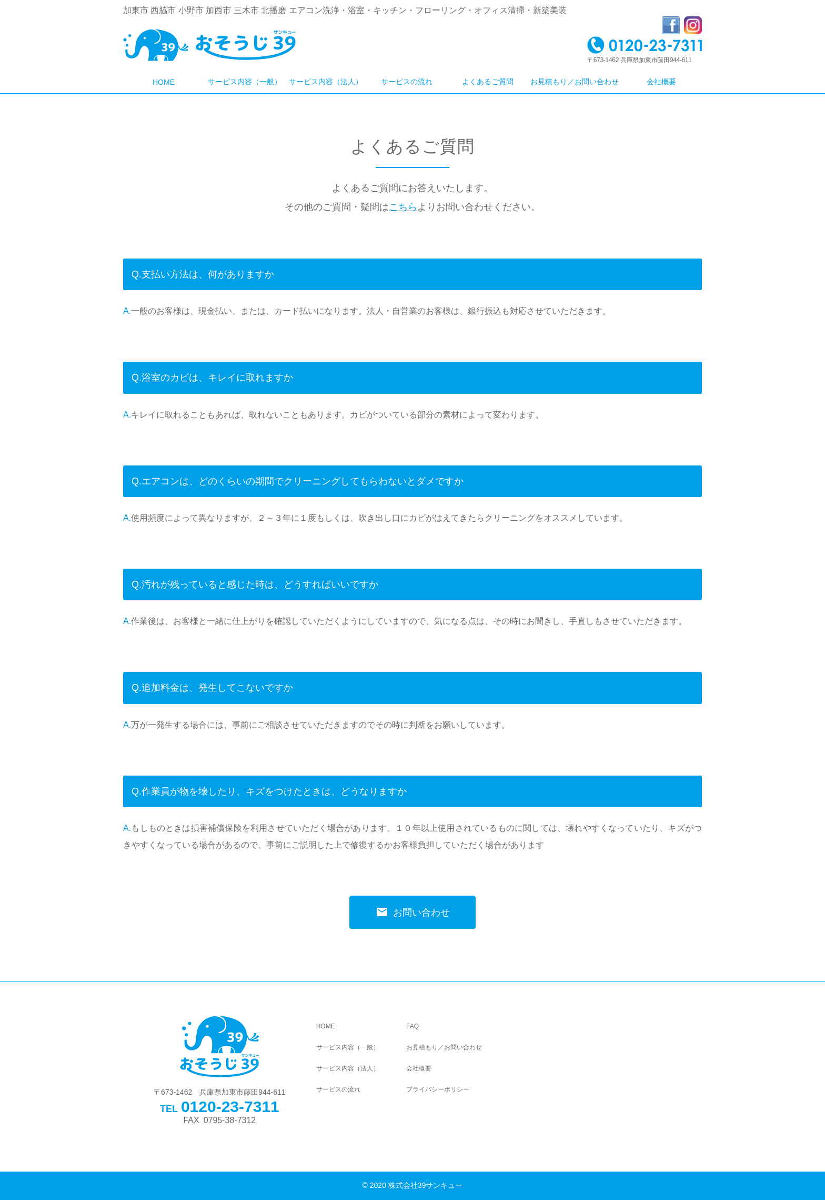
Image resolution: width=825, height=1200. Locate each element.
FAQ (412, 1026)
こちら (403, 207)
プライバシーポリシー (437, 1089)
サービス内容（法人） (326, 81)
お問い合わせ (413, 912)
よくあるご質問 (488, 81)
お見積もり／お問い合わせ (574, 81)
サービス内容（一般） (244, 81)
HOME (164, 82)
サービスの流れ (406, 81)
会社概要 (661, 81)
